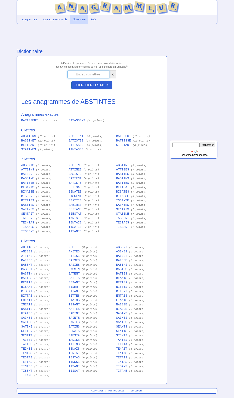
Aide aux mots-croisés (55, 19)
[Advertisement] (92, 35)
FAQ (93, 19)
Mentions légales (116, 391)
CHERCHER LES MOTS (91, 85)
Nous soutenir (136, 391)
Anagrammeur (30, 19)
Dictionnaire (78, 19)
